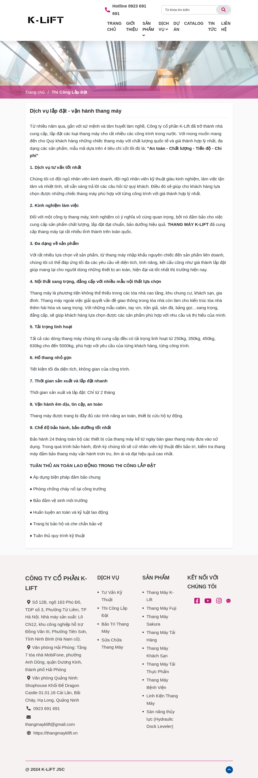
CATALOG (194, 23)
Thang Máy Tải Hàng (160, 636)
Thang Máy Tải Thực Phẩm (160, 668)
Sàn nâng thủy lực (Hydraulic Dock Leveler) (160, 719)
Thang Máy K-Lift (160, 596)
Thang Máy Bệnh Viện (157, 683)
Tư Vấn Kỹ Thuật (111, 596)
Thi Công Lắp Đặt (69, 92)
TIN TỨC (212, 26)
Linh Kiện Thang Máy (162, 699)
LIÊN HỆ (226, 26)
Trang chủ (35, 92)
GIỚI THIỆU (132, 26)
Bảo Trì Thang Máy (115, 628)
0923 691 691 (46, 708)
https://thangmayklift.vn (55, 732)
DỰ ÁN (177, 26)
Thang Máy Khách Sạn (157, 652)
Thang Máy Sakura (157, 620)
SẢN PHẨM (148, 29)
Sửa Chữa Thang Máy (112, 643)
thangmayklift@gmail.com (50, 724)
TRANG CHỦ (114, 26)
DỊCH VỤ (164, 26)
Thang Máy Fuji (161, 608)
